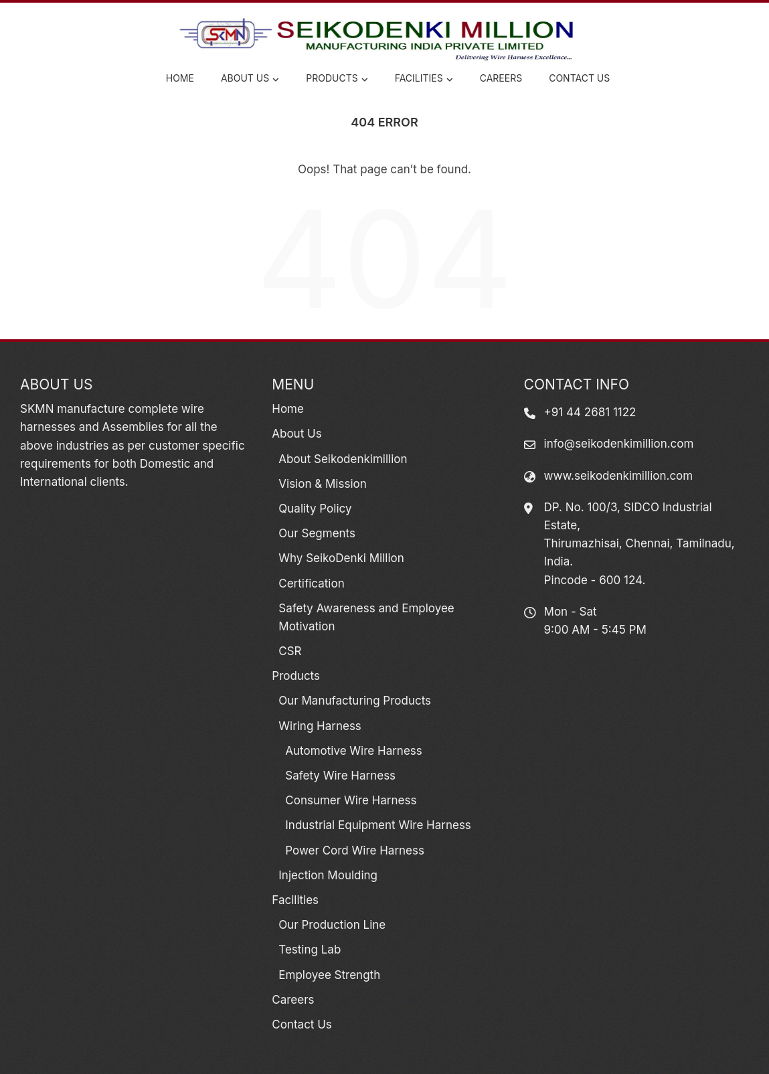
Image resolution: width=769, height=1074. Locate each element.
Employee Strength (329, 975)
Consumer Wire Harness (350, 800)
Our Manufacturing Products (354, 700)
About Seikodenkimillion (342, 459)
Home (180, 78)
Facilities (424, 79)
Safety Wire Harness (340, 775)
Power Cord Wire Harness (354, 850)
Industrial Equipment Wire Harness (378, 825)
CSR (289, 651)
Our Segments (316, 533)
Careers (501, 78)
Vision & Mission (322, 483)
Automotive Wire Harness (353, 750)
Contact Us (579, 78)
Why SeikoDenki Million (341, 558)
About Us (250, 79)
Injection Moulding (327, 875)
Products (336, 79)
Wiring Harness (319, 726)
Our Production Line (332, 924)
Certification (311, 583)
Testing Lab (309, 949)
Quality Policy (314, 508)
